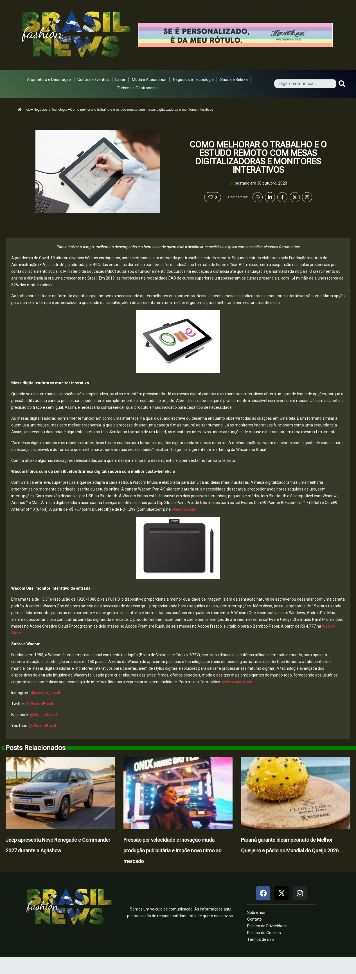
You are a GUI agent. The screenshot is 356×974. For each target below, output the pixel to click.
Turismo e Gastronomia (138, 88)
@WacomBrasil (39, 703)
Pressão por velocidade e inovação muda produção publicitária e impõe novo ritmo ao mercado (172, 850)
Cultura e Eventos (93, 79)
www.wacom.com (238, 682)
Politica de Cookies (264, 932)
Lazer (120, 79)
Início (24, 110)
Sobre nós (256, 912)
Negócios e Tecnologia (193, 79)
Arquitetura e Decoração (49, 79)
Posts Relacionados (36, 748)
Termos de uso (260, 939)
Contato (254, 919)
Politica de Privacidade (267, 926)
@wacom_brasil (45, 693)
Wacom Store (184, 509)
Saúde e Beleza (234, 79)
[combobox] (305, 83)
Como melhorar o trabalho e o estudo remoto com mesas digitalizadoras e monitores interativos (258, 157)
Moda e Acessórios (149, 79)
